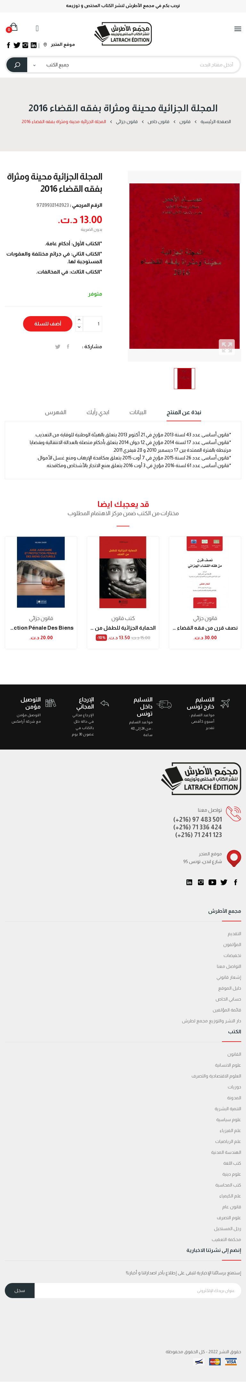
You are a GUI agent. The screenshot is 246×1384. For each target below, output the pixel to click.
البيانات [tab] (137, 412)
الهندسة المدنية (226, 1152)
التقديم (234, 933)
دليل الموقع (229, 988)
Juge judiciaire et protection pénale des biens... (41, 628)
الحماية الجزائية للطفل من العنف (123, 628)
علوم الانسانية (228, 1065)
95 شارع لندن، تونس (202, 861)
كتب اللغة (232, 1163)
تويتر (224, 882)
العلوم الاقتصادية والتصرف (216, 1075)
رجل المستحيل (227, 1228)
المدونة (234, 1097)
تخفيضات (232, 955)
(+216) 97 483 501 (197, 819)
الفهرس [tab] (55, 412)
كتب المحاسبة (228, 1184)
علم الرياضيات (228, 1141)
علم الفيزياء (230, 1130)
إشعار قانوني (229, 977)
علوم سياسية (228, 1119)
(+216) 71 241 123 (198, 834)
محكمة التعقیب (226, 1239)
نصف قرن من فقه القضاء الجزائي (205, 628)
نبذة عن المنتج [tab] (184, 412)
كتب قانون (123, 618)
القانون (234, 1054)
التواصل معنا (229, 966)
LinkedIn (189, 882)
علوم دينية (231, 1174)
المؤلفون (232, 944)
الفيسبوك (235, 882)
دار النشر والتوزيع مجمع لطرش (211, 1020)
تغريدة (58, 346)
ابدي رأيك (97, 412)
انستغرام (201, 882)
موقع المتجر (59, 44)
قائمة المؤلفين (227, 1009)
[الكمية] (92, 323)
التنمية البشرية (228, 1108)
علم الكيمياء (230, 1195)
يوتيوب (212, 882)
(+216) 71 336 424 (197, 827)
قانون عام (231, 1206)
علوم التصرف (229, 1217)
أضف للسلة (47, 323)
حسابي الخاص (228, 999)
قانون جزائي (41, 618)
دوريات (234, 1086)
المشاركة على (68, 346)
